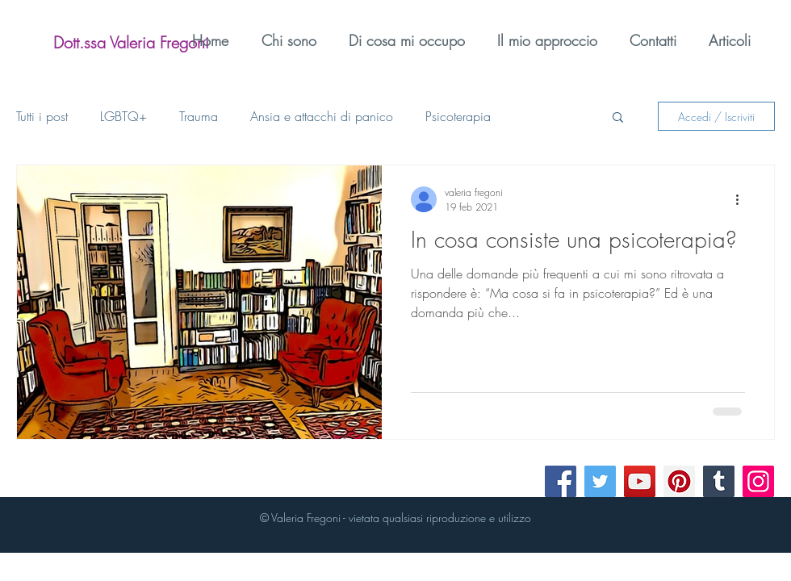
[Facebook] (560, 481)
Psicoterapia (458, 116)
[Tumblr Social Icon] (718, 481)
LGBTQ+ (123, 116)
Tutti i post (42, 116)
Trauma (198, 116)
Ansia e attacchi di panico (321, 116)
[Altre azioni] (742, 199)
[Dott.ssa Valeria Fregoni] (131, 42)
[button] (618, 118)
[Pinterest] (679, 481)
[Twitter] (600, 481)
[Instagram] (758, 481)
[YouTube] (639, 481)
